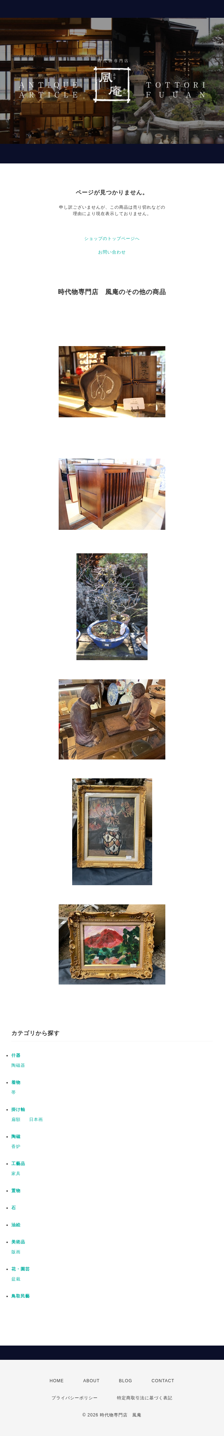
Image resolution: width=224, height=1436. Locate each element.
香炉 (16, 1146)
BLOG (125, 1380)
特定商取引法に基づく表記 (144, 1397)
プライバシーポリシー (75, 1397)
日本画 (36, 1119)
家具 (16, 1173)
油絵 (16, 1224)
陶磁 (16, 1136)
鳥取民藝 (20, 1296)
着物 (16, 1082)
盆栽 (16, 1278)
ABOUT (91, 1380)
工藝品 (18, 1163)
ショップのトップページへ (112, 238)
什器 (16, 1055)
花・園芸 (20, 1269)
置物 (16, 1190)
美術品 (18, 1241)
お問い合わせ (112, 252)
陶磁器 (18, 1065)
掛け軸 (18, 1109)
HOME (57, 1380)
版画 (16, 1251)
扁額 (16, 1119)
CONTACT (162, 1380)
